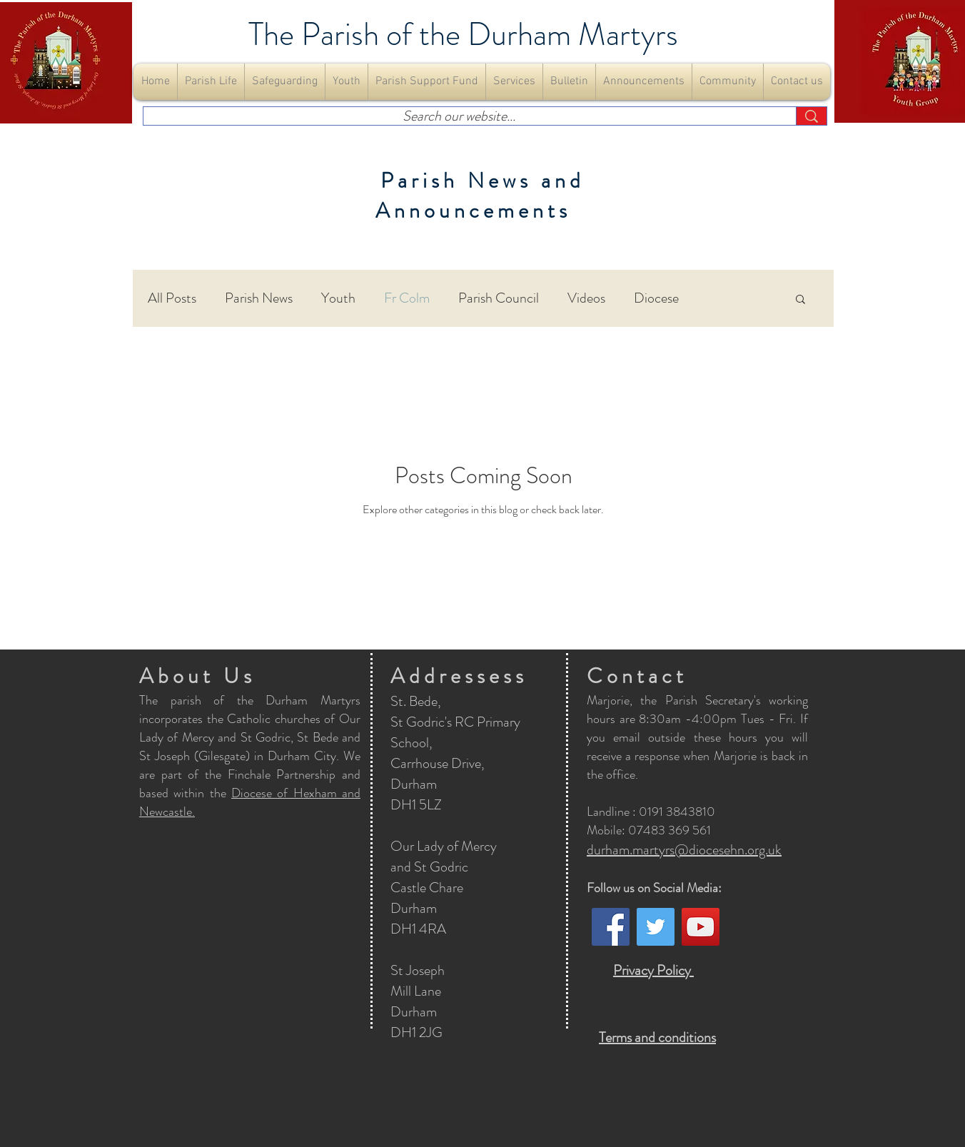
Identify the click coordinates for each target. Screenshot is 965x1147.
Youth (338, 298)
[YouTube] (700, 927)
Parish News (259, 298)
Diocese (656, 298)
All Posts (172, 298)
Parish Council (498, 298)
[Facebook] (611, 927)
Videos (586, 298)
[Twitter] (656, 927)
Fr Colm (407, 298)
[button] (211, 82)
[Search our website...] (459, 116)
